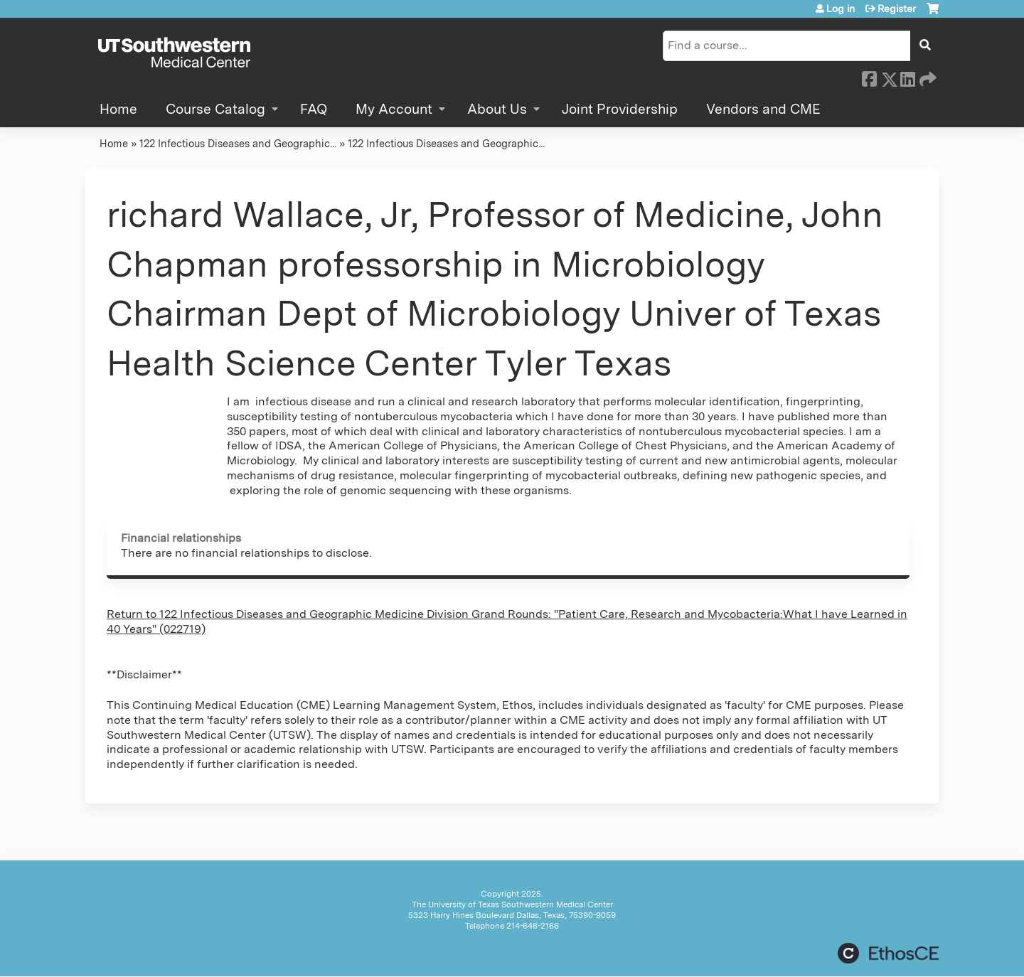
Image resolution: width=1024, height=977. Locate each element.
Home (118, 109)
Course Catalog (215, 109)
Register (897, 9)
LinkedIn (907, 76)
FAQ (313, 109)
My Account (394, 109)
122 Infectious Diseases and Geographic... (237, 143)
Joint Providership (620, 109)
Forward (926, 76)
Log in (840, 9)
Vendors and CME (763, 109)
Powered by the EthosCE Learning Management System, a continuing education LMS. (888, 953)
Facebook (869, 76)
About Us (497, 109)
